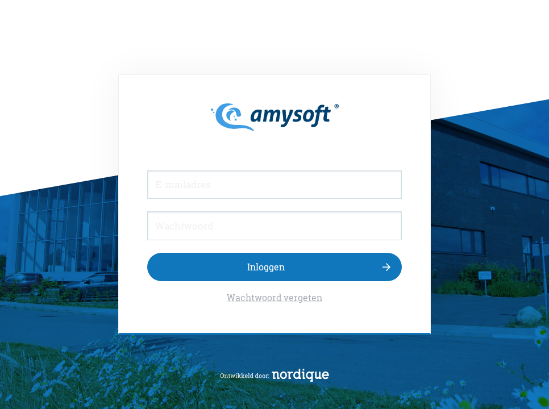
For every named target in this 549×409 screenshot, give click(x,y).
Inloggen (266, 267)
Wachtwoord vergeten (274, 297)
